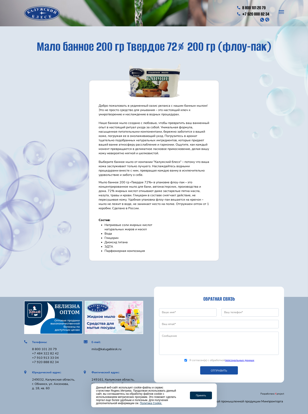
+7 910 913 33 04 (45, 358)
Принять (201, 395)
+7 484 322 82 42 (45, 353)
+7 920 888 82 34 (253, 14)
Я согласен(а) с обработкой (219, 360)
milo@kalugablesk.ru (106, 349)
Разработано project (272, 393)
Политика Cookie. (151, 403)
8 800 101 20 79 (251, 8)
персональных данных (239, 360)
